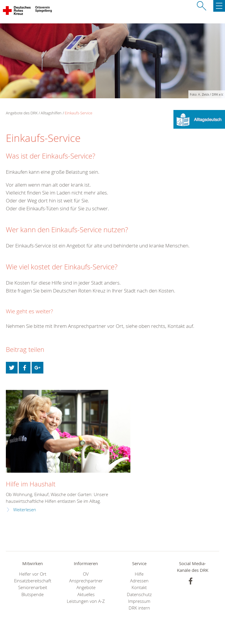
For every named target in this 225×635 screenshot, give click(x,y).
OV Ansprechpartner (86, 577)
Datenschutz (139, 594)
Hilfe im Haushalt (30, 484)
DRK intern (139, 608)
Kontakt (139, 587)
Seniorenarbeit (32, 587)
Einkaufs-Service (78, 113)
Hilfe (139, 574)
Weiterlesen (24, 509)
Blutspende (32, 594)
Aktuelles (86, 594)
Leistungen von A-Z (86, 601)
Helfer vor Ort (32, 574)
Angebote (86, 587)
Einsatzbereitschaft (32, 581)
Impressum (139, 601)
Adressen (139, 581)
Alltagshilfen (51, 113)
